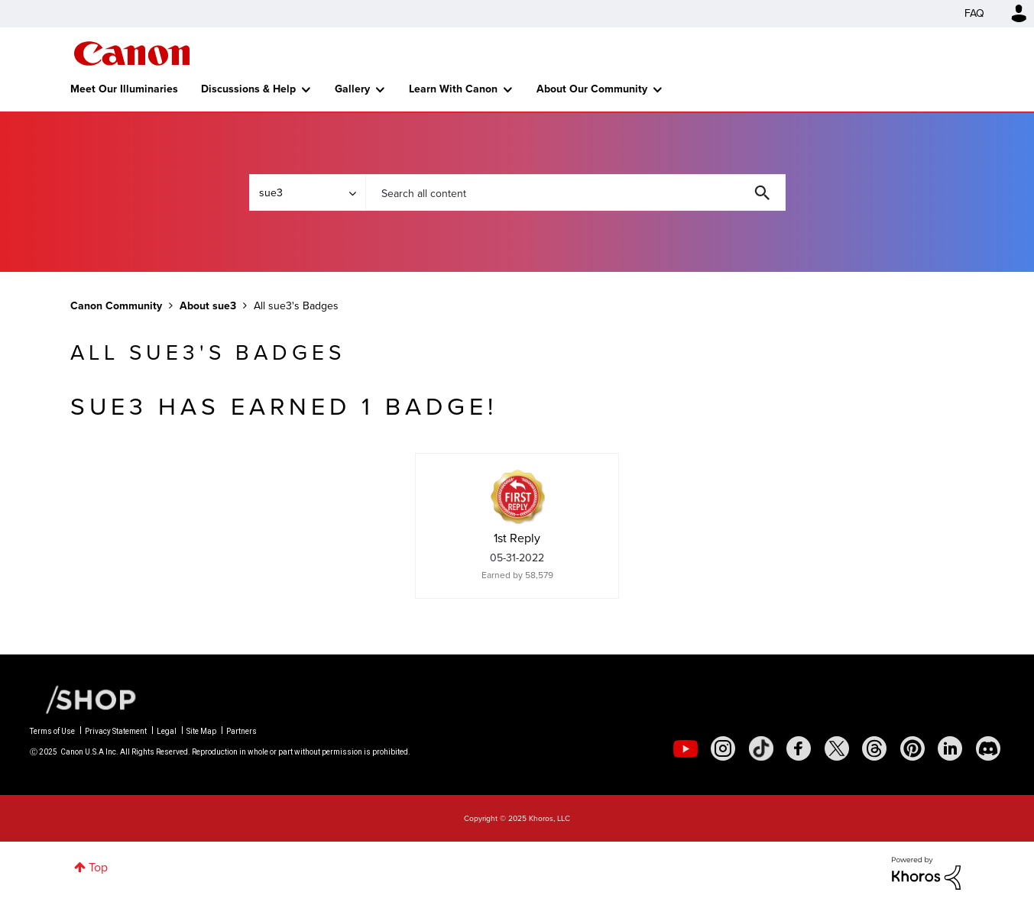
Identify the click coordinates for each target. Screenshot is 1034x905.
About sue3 (208, 306)
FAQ (974, 13)
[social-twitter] (837, 748)
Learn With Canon (453, 89)
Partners (241, 731)
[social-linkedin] (950, 748)
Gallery (352, 89)
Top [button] (98, 867)
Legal (167, 731)
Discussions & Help (248, 89)
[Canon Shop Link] (83, 699)
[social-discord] (988, 748)
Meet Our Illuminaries (124, 89)
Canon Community (132, 53)
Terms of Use (52, 731)
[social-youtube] (685, 748)
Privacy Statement (116, 731)
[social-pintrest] (912, 748)
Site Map (201, 731)
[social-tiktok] (761, 748)
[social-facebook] (798, 748)
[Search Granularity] (307, 192)
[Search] (575, 192)
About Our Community (591, 89)
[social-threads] (874, 748)
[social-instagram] (723, 748)
